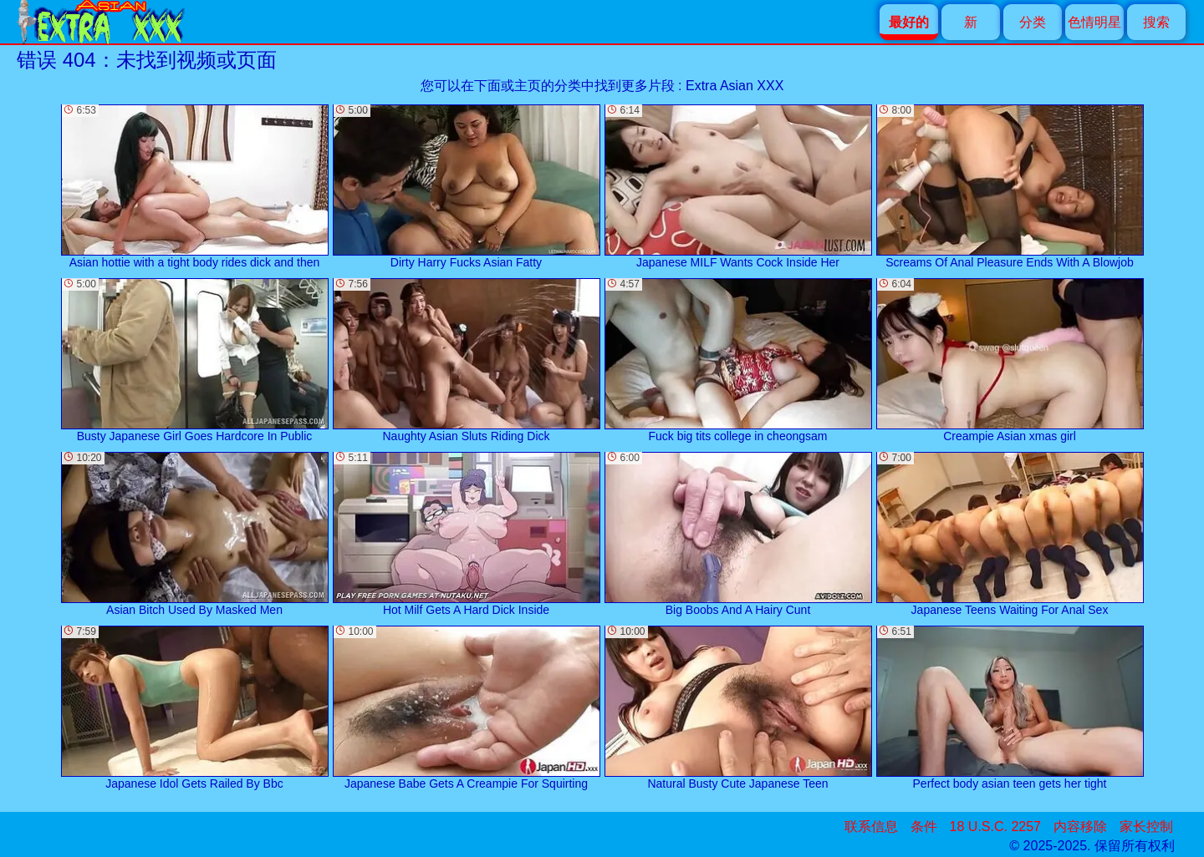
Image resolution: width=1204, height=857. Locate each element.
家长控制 (1146, 826)
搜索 (1156, 22)
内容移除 (1080, 826)
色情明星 (1094, 22)
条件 (924, 826)
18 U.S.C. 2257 (995, 826)
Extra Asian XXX (734, 86)
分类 (1032, 22)
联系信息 (871, 826)
